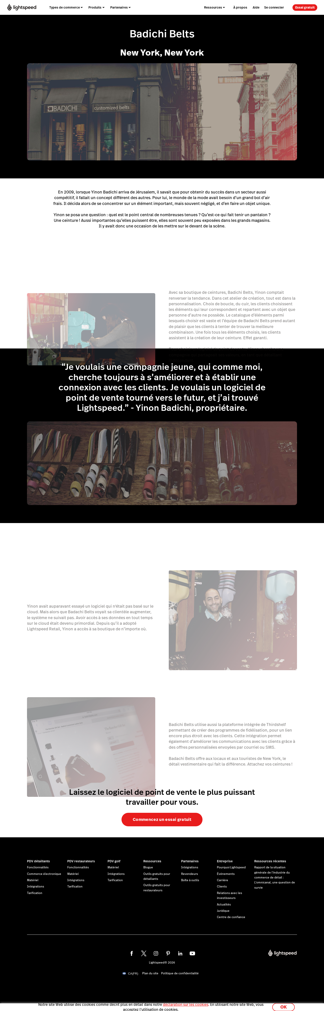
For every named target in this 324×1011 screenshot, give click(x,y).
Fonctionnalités (38, 867)
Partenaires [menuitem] (119, 7)
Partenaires (190, 861)
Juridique (223, 911)
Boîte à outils (190, 880)
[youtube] (192, 953)
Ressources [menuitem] (213, 7)
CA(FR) (133, 973)
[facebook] (131, 953)
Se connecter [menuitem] (274, 7)
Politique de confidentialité (180, 973)
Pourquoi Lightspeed (231, 867)
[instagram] (156, 953)
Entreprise (225, 861)
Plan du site (150, 973)
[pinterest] (168, 953)
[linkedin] (180, 953)
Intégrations (35, 887)
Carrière (222, 880)
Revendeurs (189, 874)
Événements (226, 874)
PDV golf (114, 861)
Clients (222, 887)
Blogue (148, 867)
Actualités (224, 905)
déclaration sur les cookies (185, 1002)
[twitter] (144, 953)
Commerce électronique (44, 874)
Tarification (34, 893)
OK (283, 1005)
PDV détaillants (38, 861)
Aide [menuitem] (256, 7)
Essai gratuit (305, 7)
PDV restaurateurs (81, 861)
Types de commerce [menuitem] (64, 7)
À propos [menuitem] (240, 7)
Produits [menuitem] (94, 7)
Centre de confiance (231, 917)
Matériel (32, 880)
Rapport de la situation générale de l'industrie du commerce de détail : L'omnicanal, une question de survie (274, 877)
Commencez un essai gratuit (162, 819)
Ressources (152, 861)
